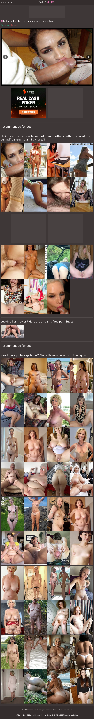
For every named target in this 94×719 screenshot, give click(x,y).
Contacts (20, 715)
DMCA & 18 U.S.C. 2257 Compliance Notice (61, 715)
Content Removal (34, 715)
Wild (47, 2)
